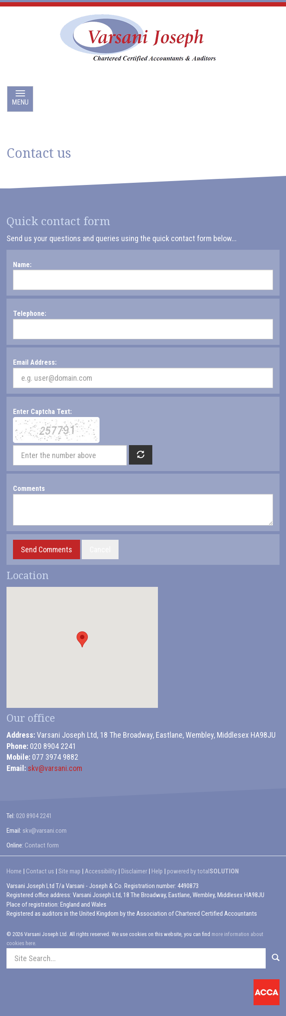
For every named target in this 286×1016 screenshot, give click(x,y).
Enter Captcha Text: (42, 412)
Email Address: (35, 362)
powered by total (203, 871)
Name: (22, 265)
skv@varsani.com (55, 768)
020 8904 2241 (34, 816)
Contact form (42, 845)
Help (157, 871)
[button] (82, 639)
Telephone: (29, 313)
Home (14, 871)
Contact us (40, 871)
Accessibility (101, 871)
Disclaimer (134, 871)
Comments (29, 488)
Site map (69, 871)
